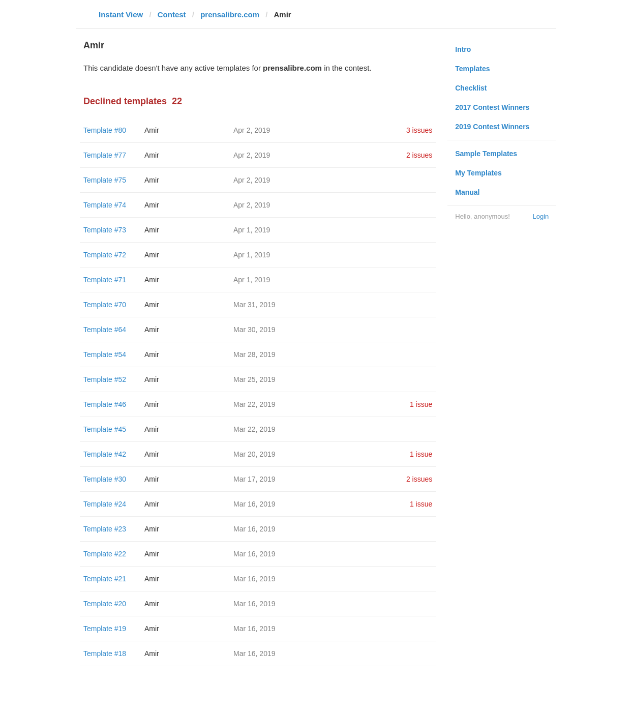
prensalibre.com (229, 14)
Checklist (471, 88)
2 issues (419, 155)
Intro (463, 49)
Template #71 (104, 280)
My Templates (478, 173)
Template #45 (104, 429)
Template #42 (104, 454)
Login (540, 216)
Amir (151, 130)
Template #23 (104, 529)
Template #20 (104, 604)
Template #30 (104, 479)
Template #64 (104, 329)
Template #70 (104, 305)
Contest (172, 14)
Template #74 (104, 205)
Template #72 (104, 255)
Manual (467, 192)
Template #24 (104, 504)
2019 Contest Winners (492, 127)
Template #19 (104, 629)
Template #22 (104, 554)
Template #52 (104, 379)
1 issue (421, 404)
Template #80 (104, 130)
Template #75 (104, 180)
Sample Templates (486, 154)
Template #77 (104, 155)
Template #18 (104, 653)
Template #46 (104, 404)
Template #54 (104, 354)
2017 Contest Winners (492, 107)
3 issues (419, 130)
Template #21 (104, 579)
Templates (472, 69)
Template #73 (104, 230)
